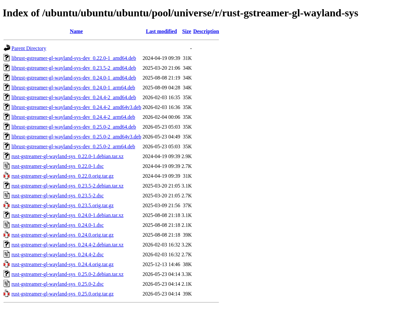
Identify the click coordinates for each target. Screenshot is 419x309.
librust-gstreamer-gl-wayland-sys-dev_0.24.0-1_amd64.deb (73, 78)
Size (186, 31)
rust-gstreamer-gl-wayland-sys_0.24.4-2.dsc (57, 254)
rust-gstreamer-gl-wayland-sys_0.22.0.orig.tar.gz (62, 176)
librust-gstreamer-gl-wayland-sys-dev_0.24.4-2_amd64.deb (73, 97)
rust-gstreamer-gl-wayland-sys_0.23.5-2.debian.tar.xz (67, 186)
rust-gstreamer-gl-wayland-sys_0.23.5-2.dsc (57, 195)
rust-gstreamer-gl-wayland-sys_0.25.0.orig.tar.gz (62, 294)
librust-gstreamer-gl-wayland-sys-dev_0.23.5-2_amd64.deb (73, 68)
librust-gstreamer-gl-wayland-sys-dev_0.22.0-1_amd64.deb (73, 58)
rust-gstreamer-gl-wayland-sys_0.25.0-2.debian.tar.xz (67, 274)
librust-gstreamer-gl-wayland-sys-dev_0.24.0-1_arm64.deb (73, 87)
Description (206, 31)
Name (76, 31)
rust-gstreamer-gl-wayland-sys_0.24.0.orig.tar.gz (62, 235)
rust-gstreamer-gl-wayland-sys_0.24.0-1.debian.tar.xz (67, 215)
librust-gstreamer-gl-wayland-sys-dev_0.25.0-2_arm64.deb (73, 146)
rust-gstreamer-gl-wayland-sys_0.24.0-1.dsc (57, 225)
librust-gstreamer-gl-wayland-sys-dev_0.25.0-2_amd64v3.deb (76, 136)
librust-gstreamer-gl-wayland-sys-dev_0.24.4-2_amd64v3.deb (76, 107)
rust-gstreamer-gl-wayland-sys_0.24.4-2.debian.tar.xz (67, 244)
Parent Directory (28, 48)
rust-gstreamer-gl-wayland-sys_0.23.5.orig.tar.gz (62, 205)
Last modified (161, 31)
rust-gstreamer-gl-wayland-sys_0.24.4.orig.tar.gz (62, 264)
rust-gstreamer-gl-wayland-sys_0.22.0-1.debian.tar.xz (67, 156)
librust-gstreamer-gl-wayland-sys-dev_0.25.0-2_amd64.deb (73, 127)
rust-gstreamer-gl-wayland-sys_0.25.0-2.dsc (57, 284)
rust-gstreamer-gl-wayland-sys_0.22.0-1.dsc (57, 166)
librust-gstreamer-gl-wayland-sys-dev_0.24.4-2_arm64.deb (73, 117)
